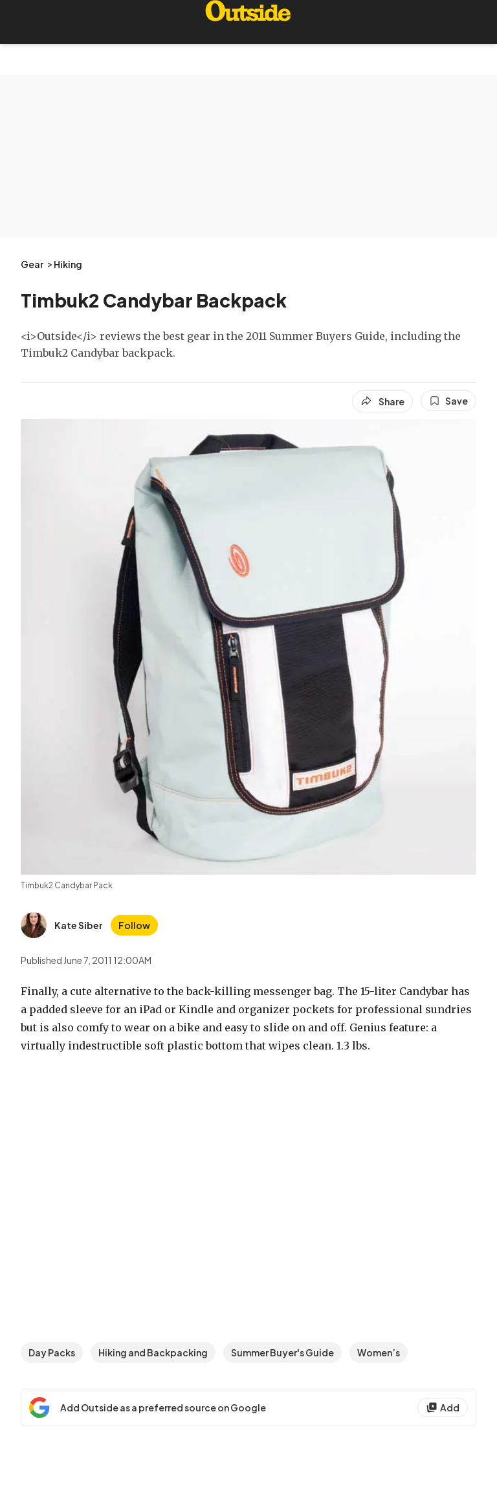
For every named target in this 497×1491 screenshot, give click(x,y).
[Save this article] (448, 400)
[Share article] (382, 401)
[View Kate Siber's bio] (62, 925)
